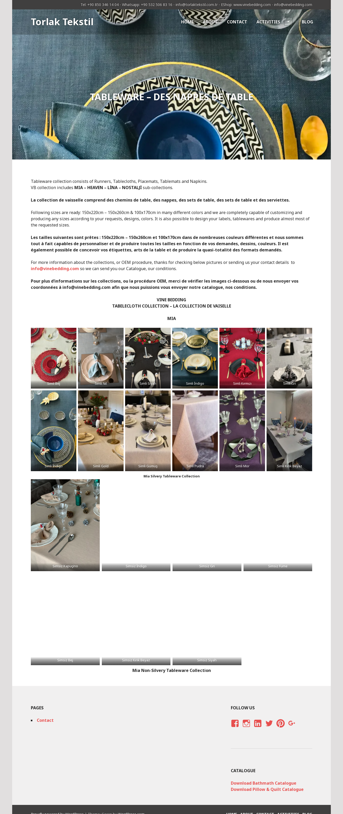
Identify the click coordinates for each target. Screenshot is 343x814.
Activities (274, 21)
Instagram (246, 728)
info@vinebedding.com (55, 268)
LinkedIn (257, 728)
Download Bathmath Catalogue (263, 783)
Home (187, 22)
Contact (237, 22)
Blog (307, 22)
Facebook (234, 728)
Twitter (269, 728)
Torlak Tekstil (62, 21)
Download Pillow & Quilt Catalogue (267, 789)
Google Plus (291, 728)
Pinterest (280, 728)
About (210, 22)
